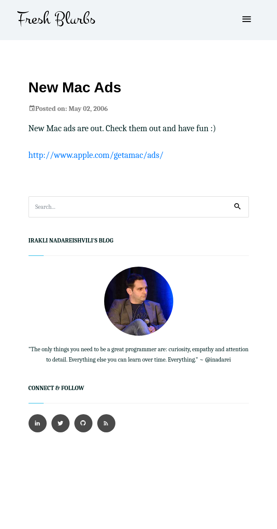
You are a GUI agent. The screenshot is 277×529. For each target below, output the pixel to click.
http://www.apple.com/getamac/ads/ (96, 155)
